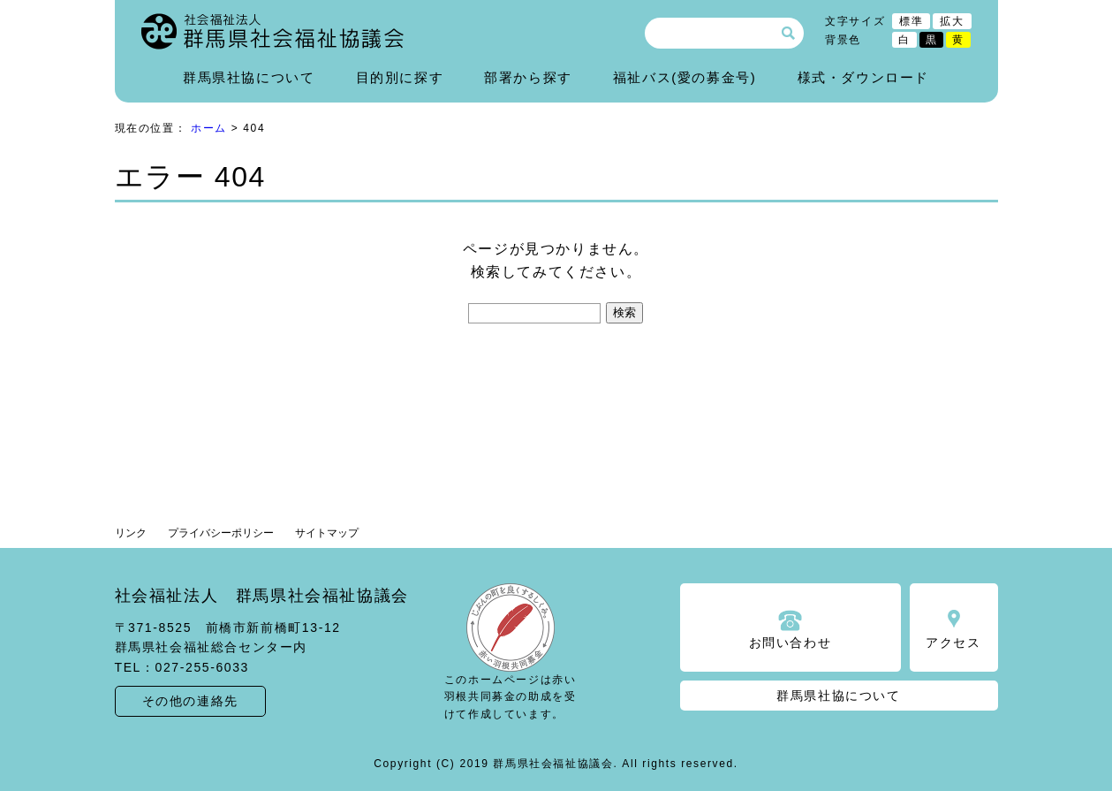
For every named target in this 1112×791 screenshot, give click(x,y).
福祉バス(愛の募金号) (685, 77)
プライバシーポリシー (221, 533)
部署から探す (528, 77)
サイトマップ (327, 533)
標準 (911, 21)
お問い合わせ (790, 642)
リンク (131, 533)
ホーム (209, 128)
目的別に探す (400, 77)
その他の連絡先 (190, 701)
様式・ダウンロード (863, 77)
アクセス (953, 642)
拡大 (952, 21)
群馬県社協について (248, 77)
